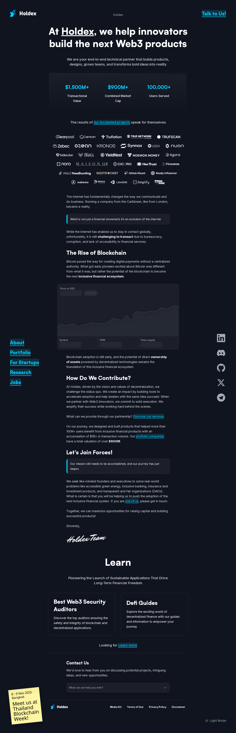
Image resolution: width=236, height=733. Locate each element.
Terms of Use (135, 706)
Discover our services (148, 416)
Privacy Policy (157, 706)
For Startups (24, 362)
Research (20, 372)
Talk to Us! (214, 14)
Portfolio (20, 352)
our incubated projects (112, 122)
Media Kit (116, 706)
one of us (131, 501)
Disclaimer (178, 706)
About (17, 343)
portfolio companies (150, 436)
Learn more (127, 645)
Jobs (15, 382)
